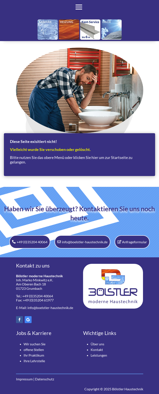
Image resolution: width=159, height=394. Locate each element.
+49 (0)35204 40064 (32, 242)
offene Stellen (34, 350)
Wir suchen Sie (34, 344)
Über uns (97, 344)
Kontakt (97, 350)
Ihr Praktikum (34, 355)
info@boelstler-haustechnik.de (85, 242)
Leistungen (99, 355)
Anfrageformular (134, 242)
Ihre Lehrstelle (34, 361)
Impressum (24, 379)
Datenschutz (44, 379)
